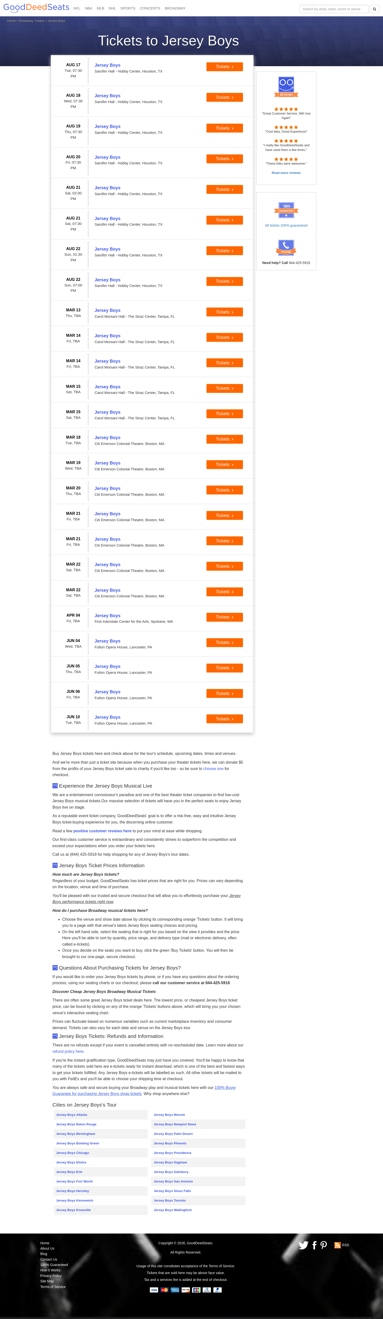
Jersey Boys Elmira (71, 1162)
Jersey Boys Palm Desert (173, 1134)
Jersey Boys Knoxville (73, 1210)
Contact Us (48, 1259)
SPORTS (127, 8)
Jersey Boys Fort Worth (74, 1181)
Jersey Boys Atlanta (71, 1115)
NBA (88, 8)
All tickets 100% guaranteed (286, 225)
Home (11, 21)
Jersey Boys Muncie (169, 1115)
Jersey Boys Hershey (72, 1191)
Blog (43, 1254)
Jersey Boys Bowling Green (77, 1143)
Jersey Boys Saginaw (170, 1162)
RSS (345, 1245)
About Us (47, 1248)
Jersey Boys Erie (69, 1172)
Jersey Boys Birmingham (75, 1134)
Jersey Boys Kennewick (74, 1200)
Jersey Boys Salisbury (171, 1172)
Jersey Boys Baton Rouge (76, 1124)
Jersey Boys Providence (172, 1153)
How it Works (50, 1270)
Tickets (225, 66)
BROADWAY (175, 8)
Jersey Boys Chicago (72, 1153)
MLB (100, 8)
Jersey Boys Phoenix (170, 1143)
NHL (112, 8)
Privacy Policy (51, 1276)
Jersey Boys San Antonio (173, 1181)
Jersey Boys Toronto (170, 1200)
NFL (77, 8)
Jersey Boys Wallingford (173, 1210)
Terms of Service (53, 1287)
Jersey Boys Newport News (175, 1124)
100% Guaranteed (54, 1265)
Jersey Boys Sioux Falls (172, 1191)
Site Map (47, 1281)
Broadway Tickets (32, 21)
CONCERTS (150, 8)
